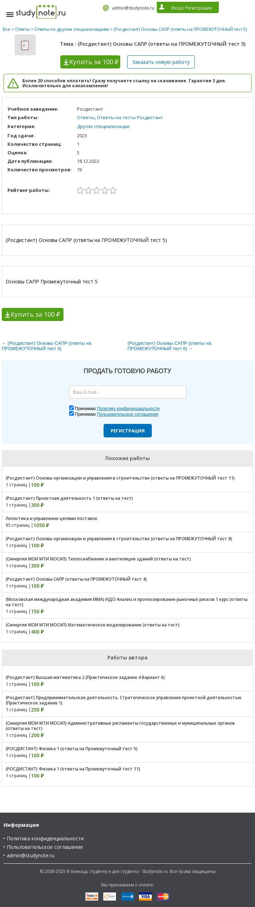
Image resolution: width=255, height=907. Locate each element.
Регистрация (128, 430)
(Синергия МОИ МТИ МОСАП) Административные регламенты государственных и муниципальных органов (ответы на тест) (120, 725)
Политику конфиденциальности (128, 408)
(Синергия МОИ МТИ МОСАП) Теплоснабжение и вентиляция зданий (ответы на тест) (98, 559)
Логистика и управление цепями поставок (52, 518)
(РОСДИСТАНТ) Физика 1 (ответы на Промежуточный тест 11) (73, 769)
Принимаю (117, 408)
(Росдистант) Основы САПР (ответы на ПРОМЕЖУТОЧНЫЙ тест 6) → (169, 346)
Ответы (22, 29)
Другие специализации (103, 126)
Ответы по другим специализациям (71, 29)
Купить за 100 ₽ (35, 314)
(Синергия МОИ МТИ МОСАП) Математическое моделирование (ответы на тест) (92, 625)
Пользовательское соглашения (127, 414)
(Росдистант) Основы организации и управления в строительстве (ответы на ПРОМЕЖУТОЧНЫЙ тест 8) (119, 539)
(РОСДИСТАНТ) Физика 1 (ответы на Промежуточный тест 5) (72, 749)
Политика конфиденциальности (45, 838)
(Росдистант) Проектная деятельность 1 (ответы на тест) (69, 498)
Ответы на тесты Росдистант (130, 117)
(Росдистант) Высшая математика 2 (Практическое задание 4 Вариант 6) (85, 677)
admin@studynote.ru (133, 8)
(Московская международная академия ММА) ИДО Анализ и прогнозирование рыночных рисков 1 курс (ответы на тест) (127, 602)
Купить (93, 61)
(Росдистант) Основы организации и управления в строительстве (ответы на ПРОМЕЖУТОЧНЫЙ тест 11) (120, 478)
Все (6, 29)
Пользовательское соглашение (45, 847)
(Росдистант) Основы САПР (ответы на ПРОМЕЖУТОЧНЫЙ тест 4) (76, 579)
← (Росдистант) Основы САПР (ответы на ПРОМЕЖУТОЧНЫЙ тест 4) (46, 346)
